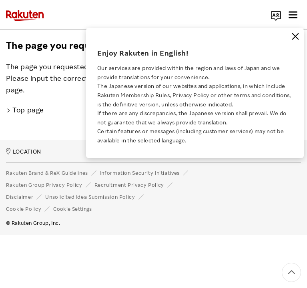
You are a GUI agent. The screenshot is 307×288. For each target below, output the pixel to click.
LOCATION (23, 151)
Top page (25, 109)
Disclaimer (19, 197)
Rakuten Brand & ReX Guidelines (47, 173)
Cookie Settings (72, 209)
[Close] (295, 36)
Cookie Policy (23, 209)
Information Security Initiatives (140, 173)
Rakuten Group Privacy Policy (44, 185)
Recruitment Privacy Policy (129, 185)
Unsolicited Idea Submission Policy (90, 197)
